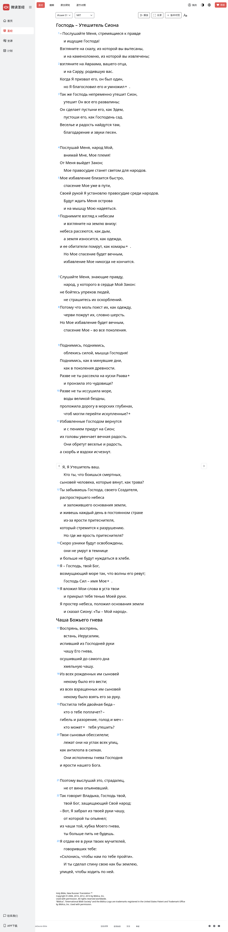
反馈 (138, 926)
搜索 (51, 5)
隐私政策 (114, 926)
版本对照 (177, 15)
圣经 (40, 5)
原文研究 (65, 5)
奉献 (220, 5)
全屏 (161, 15)
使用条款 (127, 926)
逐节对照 (81, 5)
